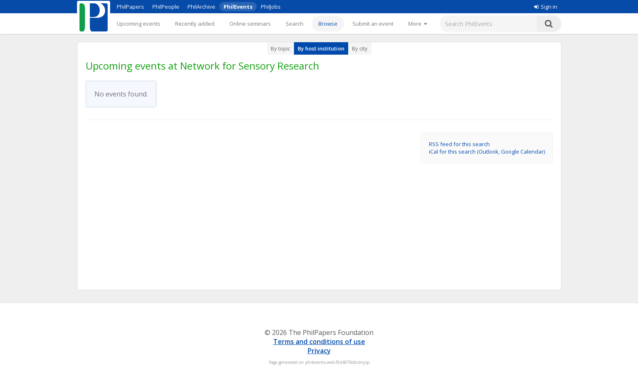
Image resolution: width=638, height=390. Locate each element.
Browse (327, 23)
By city (360, 48)
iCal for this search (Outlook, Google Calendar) (487, 151)
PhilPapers (130, 6)
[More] (417, 23)
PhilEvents (238, 6)
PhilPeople (165, 6)
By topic (280, 48)
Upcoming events (138, 23)
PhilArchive (201, 6)
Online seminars (250, 23)
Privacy (319, 350)
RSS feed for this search (459, 144)
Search (294, 23)
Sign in (545, 6)
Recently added (194, 23)
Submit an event (372, 23)
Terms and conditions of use (319, 341)
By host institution (321, 48)
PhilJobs (271, 6)
